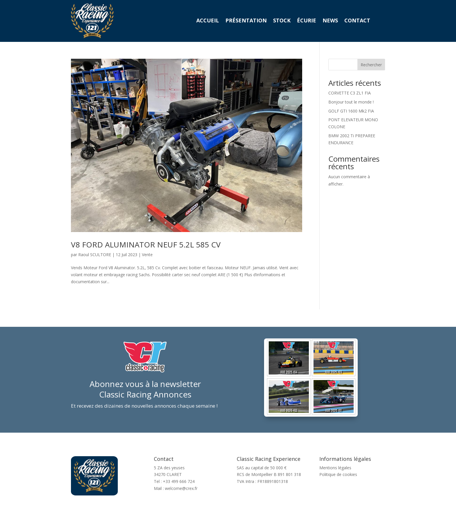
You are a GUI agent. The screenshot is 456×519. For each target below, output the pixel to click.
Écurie (306, 21)
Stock (282, 21)
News (330, 21)
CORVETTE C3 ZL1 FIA (349, 93)
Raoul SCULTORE (94, 254)
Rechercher (371, 64)
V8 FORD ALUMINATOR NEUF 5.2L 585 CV (146, 244)
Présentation (246, 21)
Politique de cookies (338, 474)
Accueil (207, 21)
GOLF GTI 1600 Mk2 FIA (351, 111)
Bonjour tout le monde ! (351, 102)
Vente (147, 254)
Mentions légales (335, 467)
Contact (357, 21)
